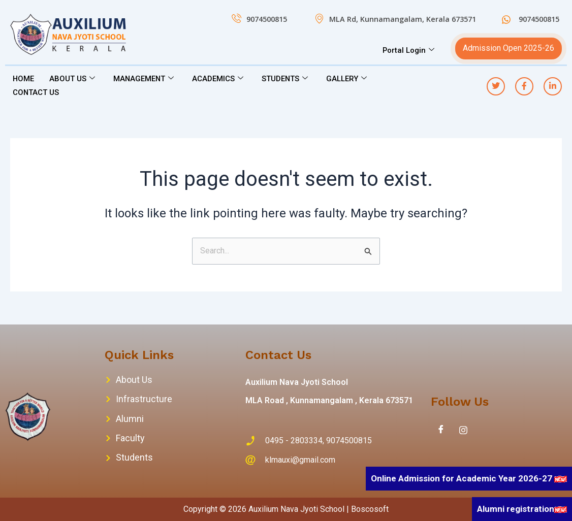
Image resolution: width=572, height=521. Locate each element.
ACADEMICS (219, 78)
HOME (24, 78)
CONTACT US (36, 91)
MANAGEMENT (144, 78)
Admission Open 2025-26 (508, 48)
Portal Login (408, 50)
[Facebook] (441, 430)
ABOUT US (73, 78)
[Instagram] (463, 430)
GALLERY (348, 78)
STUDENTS (286, 78)
